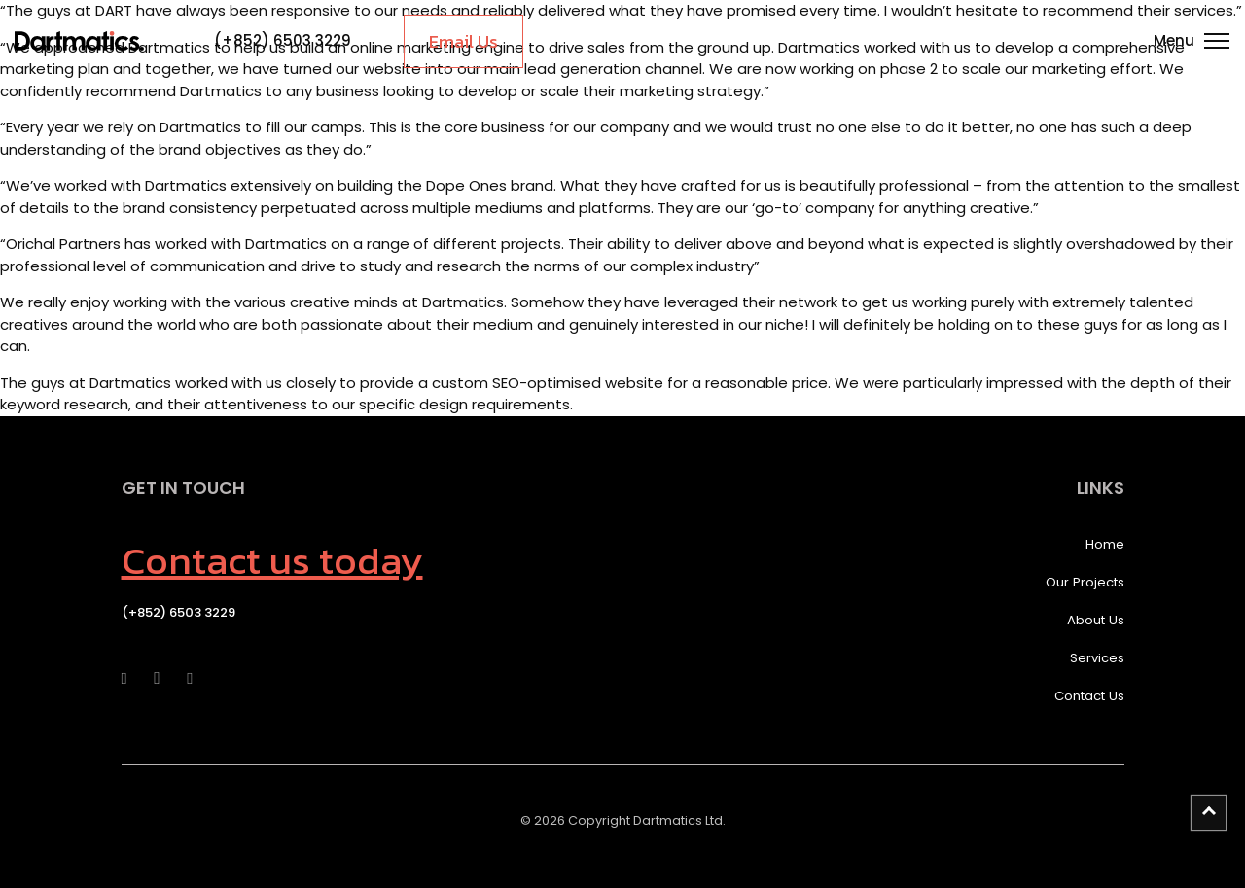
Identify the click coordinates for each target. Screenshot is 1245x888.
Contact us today (272, 560)
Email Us (463, 41)
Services (1097, 658)
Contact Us (1089, 696)
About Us (1095, 620)
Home (1104, 544)
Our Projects (1085, 582)
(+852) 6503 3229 (282, 40)
